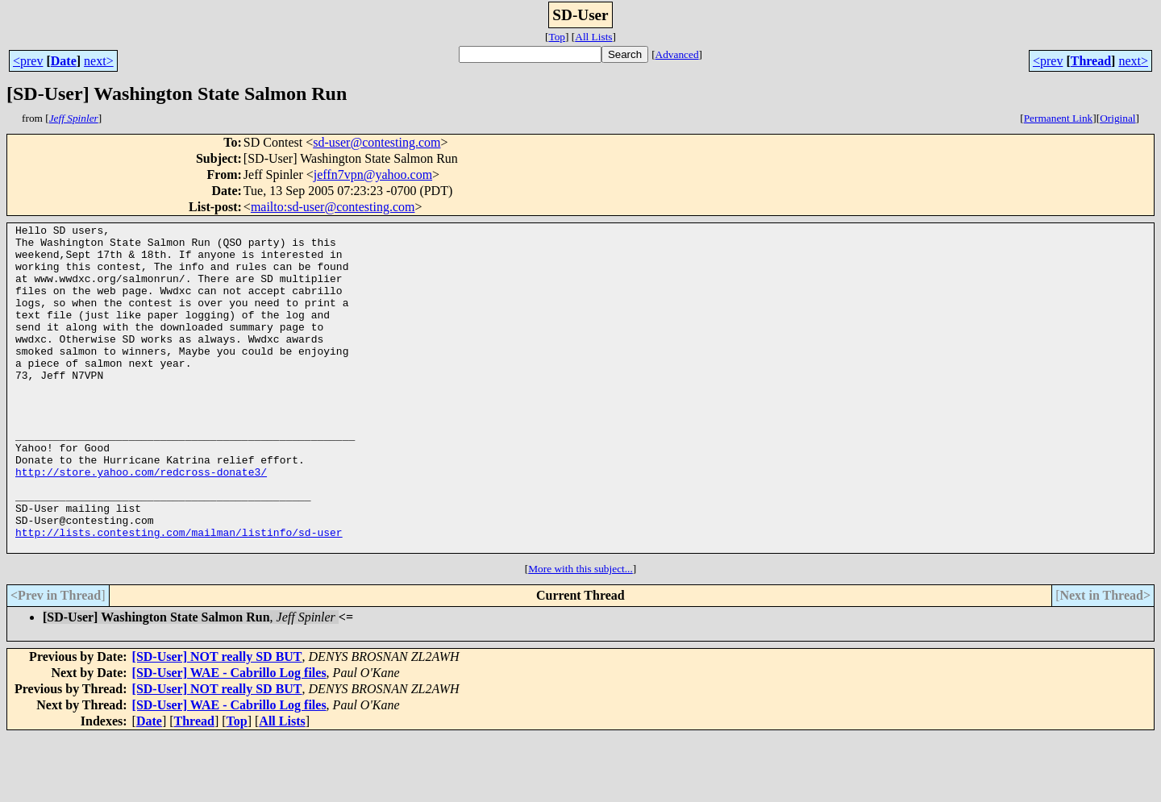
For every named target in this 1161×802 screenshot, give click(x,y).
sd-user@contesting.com (376, 142)
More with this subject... (580, 634)
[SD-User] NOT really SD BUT (217, 722)
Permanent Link (1058, 118)
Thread (1091, 61)
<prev (28, 61)
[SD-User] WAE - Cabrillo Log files (229, 738)
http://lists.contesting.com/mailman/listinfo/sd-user (179, 595)
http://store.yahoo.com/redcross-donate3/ (141, 522)
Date (64, 61)
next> (99, 61)
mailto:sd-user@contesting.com (333, 207)
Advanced (677, 54)
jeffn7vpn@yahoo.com (373, 174)
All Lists (593, 37)
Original (1117, 118)
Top (556, 37)
